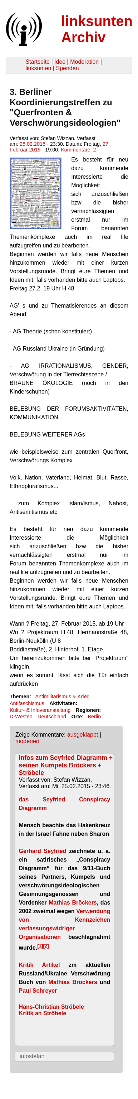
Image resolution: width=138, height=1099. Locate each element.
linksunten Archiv (97, 29)
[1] (40, 945)
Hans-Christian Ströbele (51, 1007)
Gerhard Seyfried (42, 851)
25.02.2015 (32, 144)
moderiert (27, 741)
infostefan (32, 1056)
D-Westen (21, 716)
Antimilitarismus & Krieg (62, 696)
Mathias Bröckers (73, 903)
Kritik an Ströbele (42, 1013)
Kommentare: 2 (78, 150)
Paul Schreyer (38, 991)
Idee (59, 62)
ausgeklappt (82, 735)
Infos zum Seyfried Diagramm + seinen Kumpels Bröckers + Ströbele (66, 765)
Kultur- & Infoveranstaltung (40, 710)
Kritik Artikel (39, 965)
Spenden (67, 68)
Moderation (84, 62)
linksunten (38, 68)
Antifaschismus (27, 703)
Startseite (37, 62)
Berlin (94, 716)
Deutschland (52, 716)
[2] (46, 945)
